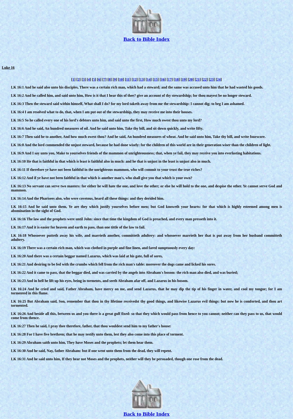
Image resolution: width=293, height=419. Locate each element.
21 (198, 79)
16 (163, 79)
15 (155, 79)
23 (211, 79)
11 (127, 79)
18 (176, 79)
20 (190, 79)
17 (170, 79)
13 (142, 79)
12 (134, 79)
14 (149, 79)
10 (121, 79)
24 (219, 79)
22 (205, 79)
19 (184, 79)
